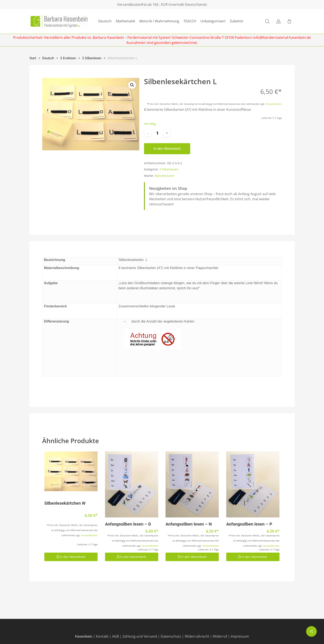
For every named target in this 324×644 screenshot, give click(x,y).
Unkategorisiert (213, 21)
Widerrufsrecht (197, 636)
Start (32, 58)
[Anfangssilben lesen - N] (192, 484)
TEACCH (189, 21)
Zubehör (237, 21)
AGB (115, 636)
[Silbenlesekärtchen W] (71, 471)
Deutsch (105, 21)
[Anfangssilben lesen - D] (131, 484)
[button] (132, 85)
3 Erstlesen (68, 58)
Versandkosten (273, 103)
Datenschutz (171, 636)
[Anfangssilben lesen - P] (252, 484)
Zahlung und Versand (139, 636)
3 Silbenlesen (91, 58)
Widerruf (220, 636)
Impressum (240, 636)
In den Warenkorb (167, 148)
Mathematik (125, 21)
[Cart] (289, 21)
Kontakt (102, 636)
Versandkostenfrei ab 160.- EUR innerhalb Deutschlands (162, 4)
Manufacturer (164, 176)
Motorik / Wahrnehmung (159, 21)
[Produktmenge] (157, 133)
